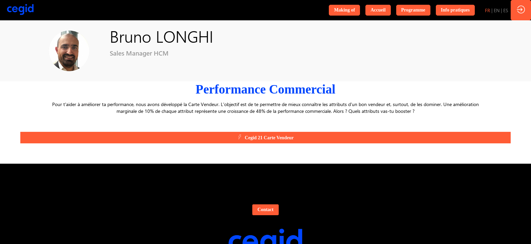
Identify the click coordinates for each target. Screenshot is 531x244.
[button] (344, 10)
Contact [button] (265, 209)
